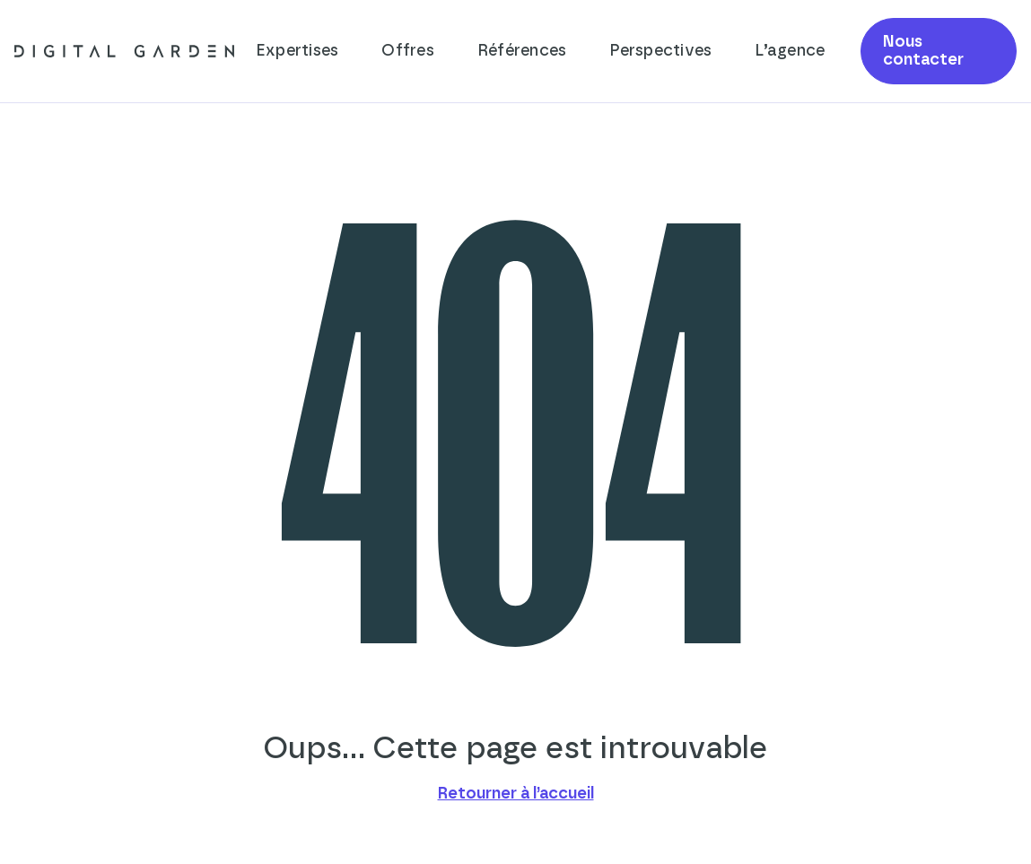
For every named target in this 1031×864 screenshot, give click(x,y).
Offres (407, 51)
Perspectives (660, 51)
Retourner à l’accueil (516, 794)
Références (522, 51)
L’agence (790, 51)
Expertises (297, 51)
